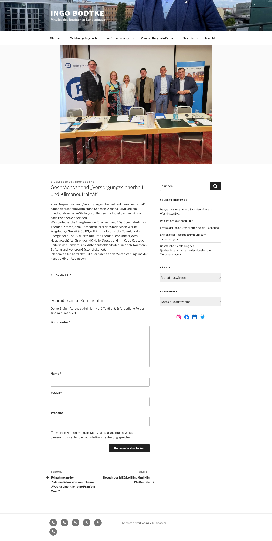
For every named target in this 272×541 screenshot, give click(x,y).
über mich (191, 38)
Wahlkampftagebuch (85, 38)
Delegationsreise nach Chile (176, 220)
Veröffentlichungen (121, 38)
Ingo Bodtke (78, 13)
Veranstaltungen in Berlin (158, 38)
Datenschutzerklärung (135, 522)
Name (56, 374)
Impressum (159, 522)
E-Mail (56, 393)
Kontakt (210, 38)
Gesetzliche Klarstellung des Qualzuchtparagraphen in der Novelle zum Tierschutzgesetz (185, 250)
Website (57, 413)
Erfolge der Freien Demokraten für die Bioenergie (189, 227)
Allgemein (64, 274)
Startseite (56, 38)
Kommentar (60, 322)
